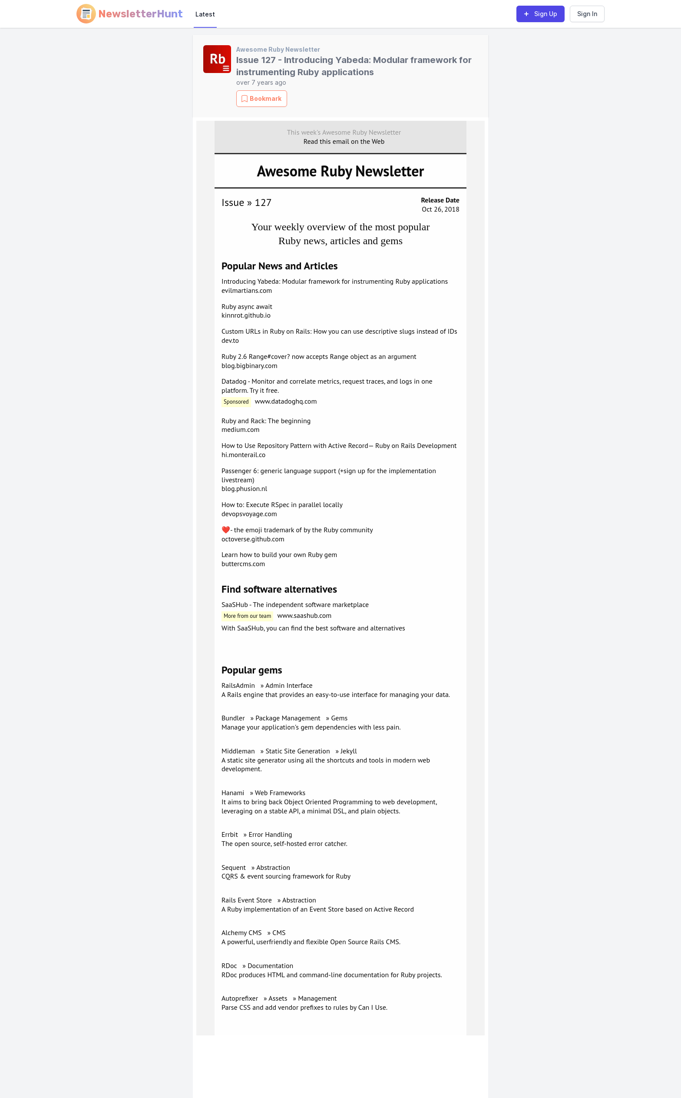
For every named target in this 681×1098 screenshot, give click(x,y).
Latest (205, 14)
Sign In (587, 13)
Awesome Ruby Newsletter (278, 49)
